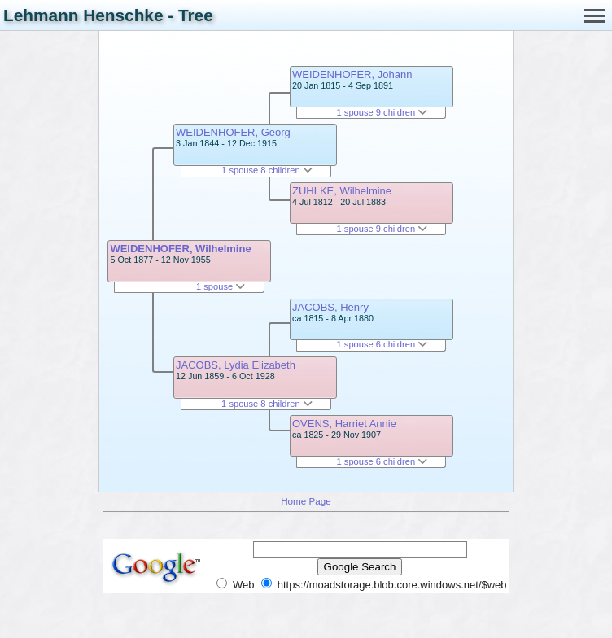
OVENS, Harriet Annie (344, 423)
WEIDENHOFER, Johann (352, 74)
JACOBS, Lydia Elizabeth (235, 365)
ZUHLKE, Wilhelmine (341, 191)
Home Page (306, 501)
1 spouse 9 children (382, 112)
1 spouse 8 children (267, 170)
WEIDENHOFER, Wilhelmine (180, 249)
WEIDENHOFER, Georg (233, 132)
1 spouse (220, 286)
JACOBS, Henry (330, 307)
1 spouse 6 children (382, 344)
